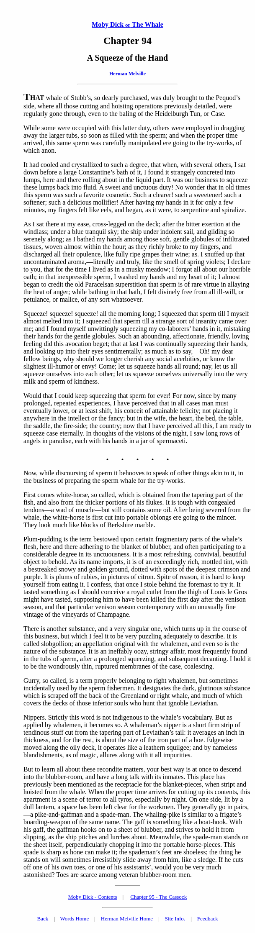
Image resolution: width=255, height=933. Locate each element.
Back (43, 918)
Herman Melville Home (127, 918)
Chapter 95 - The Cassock (158, 897)
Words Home (74, 918)
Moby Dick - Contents (92, 897)
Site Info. (175, 918)
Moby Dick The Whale (127, 24)
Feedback (207, 918)
